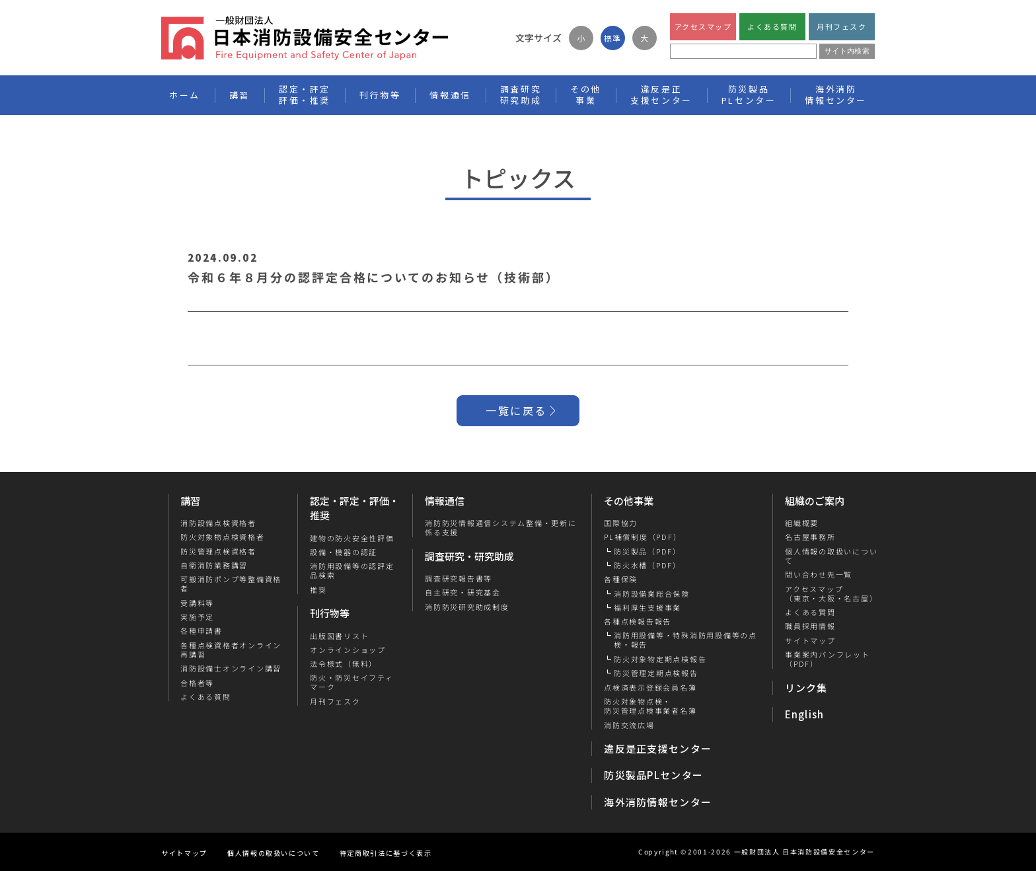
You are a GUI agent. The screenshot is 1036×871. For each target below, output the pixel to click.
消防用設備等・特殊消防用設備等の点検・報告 (685, 640)
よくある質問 (772, 26)
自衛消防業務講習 (214, 565)
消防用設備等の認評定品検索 (352, 570)
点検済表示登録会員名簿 (650, 687)
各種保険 (621, 579)
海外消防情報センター (836, 94)
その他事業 (628, 501)
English (805, 714)
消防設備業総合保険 (652, 593)
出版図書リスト (339, 635)
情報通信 (444, 501)
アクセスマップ (703, 26)
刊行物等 (330, 613)
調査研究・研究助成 (469, 556)
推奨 (318, 589)
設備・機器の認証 (343, 551)
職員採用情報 (809, 625)
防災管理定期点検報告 (656, 672)
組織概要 (801, 522)
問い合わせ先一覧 (818, 574)
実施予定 (197, 616)
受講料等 (197, 602)
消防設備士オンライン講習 (230, 668)
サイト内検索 (847, 51)
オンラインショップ (348, 649)
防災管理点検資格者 (218, 551)
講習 (190, 501)
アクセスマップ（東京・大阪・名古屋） (830, 593)
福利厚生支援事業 (647, 607)
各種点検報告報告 (637, 621)
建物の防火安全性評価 (352, 538)
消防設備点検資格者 (218, 522)
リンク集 (806, 688)
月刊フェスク (841, 26)
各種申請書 (201, 630)
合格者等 (197, 682)
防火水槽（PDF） (647, 565)
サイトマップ (809, 640)
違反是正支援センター (658, 748)
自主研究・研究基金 (463, 592)
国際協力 (621, 522)
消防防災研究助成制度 (467, 606)
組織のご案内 (814, 501)
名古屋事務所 (809, 536)
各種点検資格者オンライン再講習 (230, 650)
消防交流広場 (629, 725)
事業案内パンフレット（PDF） (827, 659)
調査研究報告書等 (458, 578)
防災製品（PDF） (647, 551)
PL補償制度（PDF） (642, 536)
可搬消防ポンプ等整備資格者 (230, 583)
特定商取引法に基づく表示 (386, 853)
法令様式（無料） (343, 663)
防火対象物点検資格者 (222, 536)
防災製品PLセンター (653, 775)
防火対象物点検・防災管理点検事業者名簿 (650, 706)
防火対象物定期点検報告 (660, 658)
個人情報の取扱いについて (830, 556)
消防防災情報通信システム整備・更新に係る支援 (501, 527)
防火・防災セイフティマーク (352, 682)
